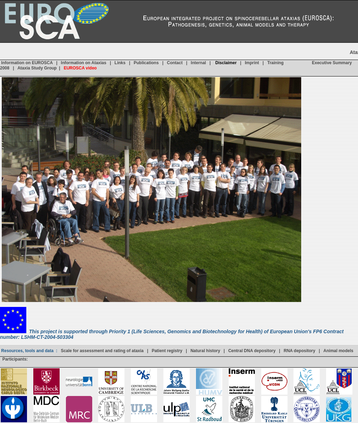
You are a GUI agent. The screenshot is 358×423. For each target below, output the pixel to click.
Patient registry (167, 350)
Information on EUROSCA (27, 63)
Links (120, 63)
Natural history (205, 350)
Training (275, 63)
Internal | (203, 63)
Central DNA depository (252, 350)
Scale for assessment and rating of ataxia (102, 350)
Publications (146, 63)
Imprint (252, 63)
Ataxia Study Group (37, 68)
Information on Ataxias (84, 63)
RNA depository (299, 350)
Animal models (338, 350)
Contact (175, 63)
